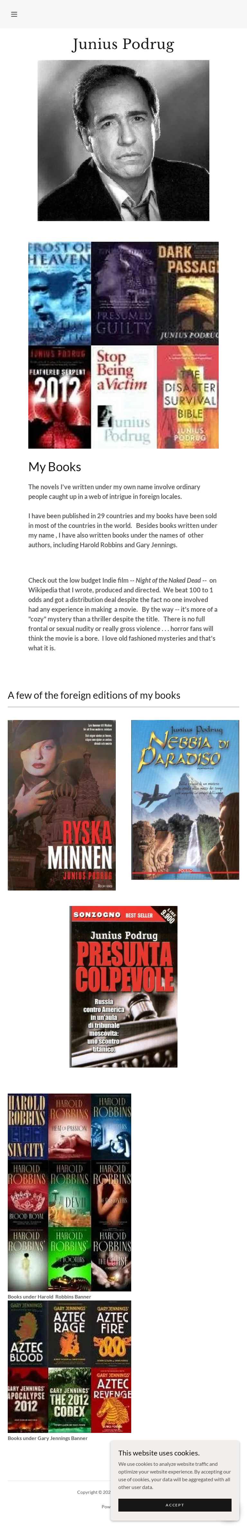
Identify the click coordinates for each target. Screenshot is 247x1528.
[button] (14, 14)
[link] (123, 47)
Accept (175, 1505)
